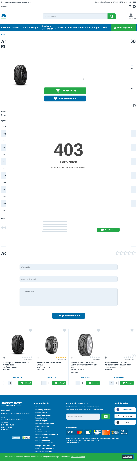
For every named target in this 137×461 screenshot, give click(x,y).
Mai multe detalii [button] (78, 457)
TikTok (124, 422)
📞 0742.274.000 (130, 2)
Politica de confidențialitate (46, 435)
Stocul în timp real (43, 415)
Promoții (89, 27)
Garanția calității (42, 426)
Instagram (124, 416)
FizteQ (77, 443)
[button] (134, 356)
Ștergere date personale (45, 446)
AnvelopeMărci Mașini (48, 27)
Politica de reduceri (43, 440)
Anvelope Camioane (67, 27)
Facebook (124, 409)
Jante (80, 27)
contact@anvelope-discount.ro (18, 2)
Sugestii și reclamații (43, 451)
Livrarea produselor (43, 410)
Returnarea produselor (44, 424)
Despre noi (39, 429)
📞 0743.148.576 (117, 2)
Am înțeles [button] (127, 457)
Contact (38, 407)
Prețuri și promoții (42, 418)
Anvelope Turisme (10, 27)
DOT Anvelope (41, 412)
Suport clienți (100, 27)
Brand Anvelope (30, 27)
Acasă (3, 34)
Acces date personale (44, 443)
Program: (4, 423)
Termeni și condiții (42, 432)
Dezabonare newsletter (44, 448)
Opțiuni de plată (41, 421)
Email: (3, 417)
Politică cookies (41, 437)
